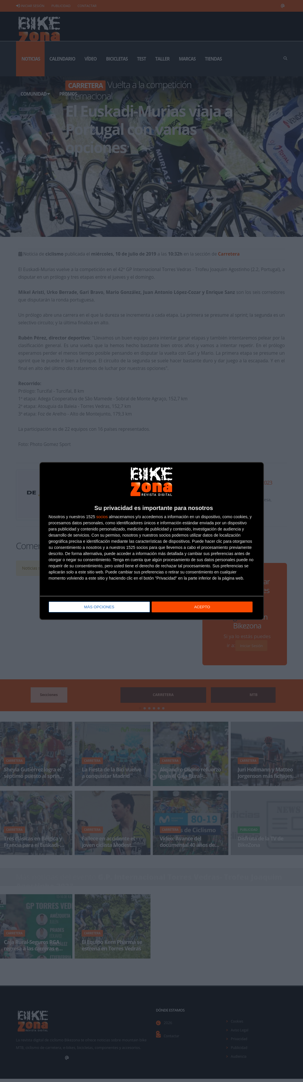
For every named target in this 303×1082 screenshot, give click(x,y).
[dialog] (151, 541)
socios (102, 517)
